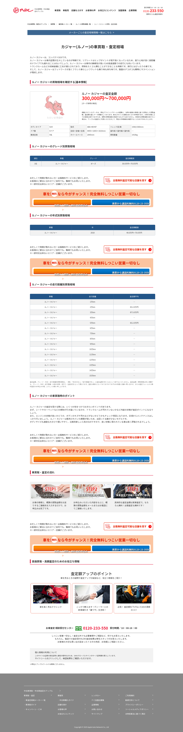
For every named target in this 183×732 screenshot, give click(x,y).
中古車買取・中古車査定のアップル (38, 690)
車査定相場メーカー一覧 (35, 700)
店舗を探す (62, 704)
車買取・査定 (29, 695)
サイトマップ (97, 713)
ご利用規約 (129, 695)
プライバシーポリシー (134, 704)
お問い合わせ (97, 709)
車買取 (52, 24)
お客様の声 (62, 709)
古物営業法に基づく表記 (135, 713)
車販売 (60, 695)
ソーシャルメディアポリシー (137, 709)
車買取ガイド (31, 704)
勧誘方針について (132, 700)
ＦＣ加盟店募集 (98, 700)
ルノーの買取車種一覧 (83, 24)
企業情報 (95, 704)
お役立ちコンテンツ (66, 713)
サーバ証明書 (97, 655)
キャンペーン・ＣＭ (34, 709)
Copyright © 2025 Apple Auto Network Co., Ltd (91, 727)
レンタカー (96, 695)
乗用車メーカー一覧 (65, 24)
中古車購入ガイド (66, 700)
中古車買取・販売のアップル (37, 24)
